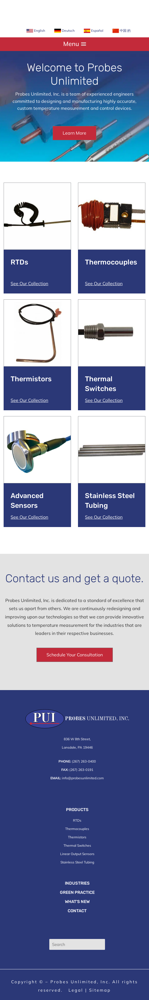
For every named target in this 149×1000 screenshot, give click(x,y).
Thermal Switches (77, 845)
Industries (77, 883)
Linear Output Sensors (77, 854)
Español (93, 30)
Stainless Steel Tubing (77, 862)
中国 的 (122, 30)
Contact (77, 910)
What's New (77, 901)
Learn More (74, 133)
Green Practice (77, 892)
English (35, 30)
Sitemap (100, 990)
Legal (76, 990)
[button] (74, 44)
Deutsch (64, 30)
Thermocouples (77, 829)
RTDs (77, 820)
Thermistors (77, 837)
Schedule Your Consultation (75, 654)
